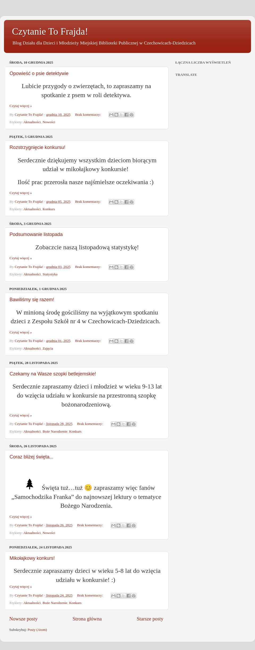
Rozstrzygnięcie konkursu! (37, 147)
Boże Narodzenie (54, 431)
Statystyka (49, 274)
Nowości (48, 122)
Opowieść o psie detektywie (39, 73)
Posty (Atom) (37, 630)
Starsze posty (150, 619)
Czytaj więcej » (21, 106)
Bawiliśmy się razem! (32, 299)
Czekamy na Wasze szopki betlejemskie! (53, 373)
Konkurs (48, 209)
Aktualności (32, 122)
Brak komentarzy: (88, 115)
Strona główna (87, 619)
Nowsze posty (23, 619)
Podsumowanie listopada (36, 234)
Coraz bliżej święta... (31, 456)
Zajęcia (47, 348)
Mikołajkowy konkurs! (32, 558)
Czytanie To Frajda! (50, 31)
